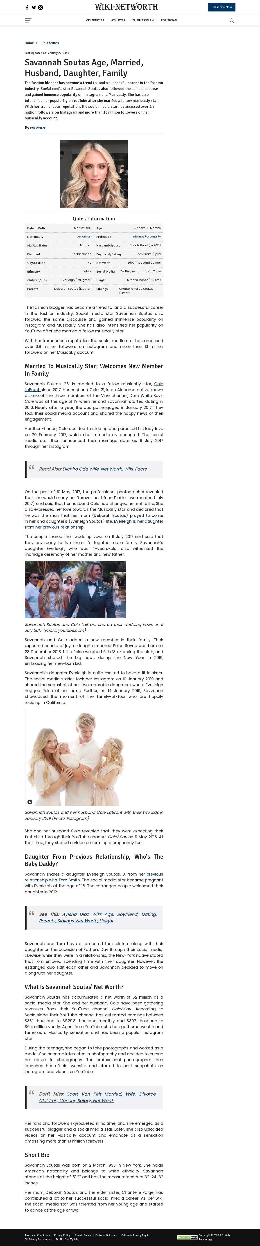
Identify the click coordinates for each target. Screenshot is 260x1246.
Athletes (118, 20)
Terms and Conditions (37, 1235)
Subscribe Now (222, 7)
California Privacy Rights (135, 1235)
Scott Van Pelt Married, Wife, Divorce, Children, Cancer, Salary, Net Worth (98, 1097)
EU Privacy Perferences (38, 1239)
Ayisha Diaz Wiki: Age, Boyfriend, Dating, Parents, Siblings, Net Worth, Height (98, 917)
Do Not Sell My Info (67, 1239)
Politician (169, 20)
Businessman (143, 20)
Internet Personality (147, 236)
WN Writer (37, 128)
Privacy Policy (62, 1235)
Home (29, 43)
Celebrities (95, 20)
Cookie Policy (83, 1235)
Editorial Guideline (106, 1235)
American (84, 236)
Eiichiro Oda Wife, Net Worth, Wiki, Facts (104, 469)
